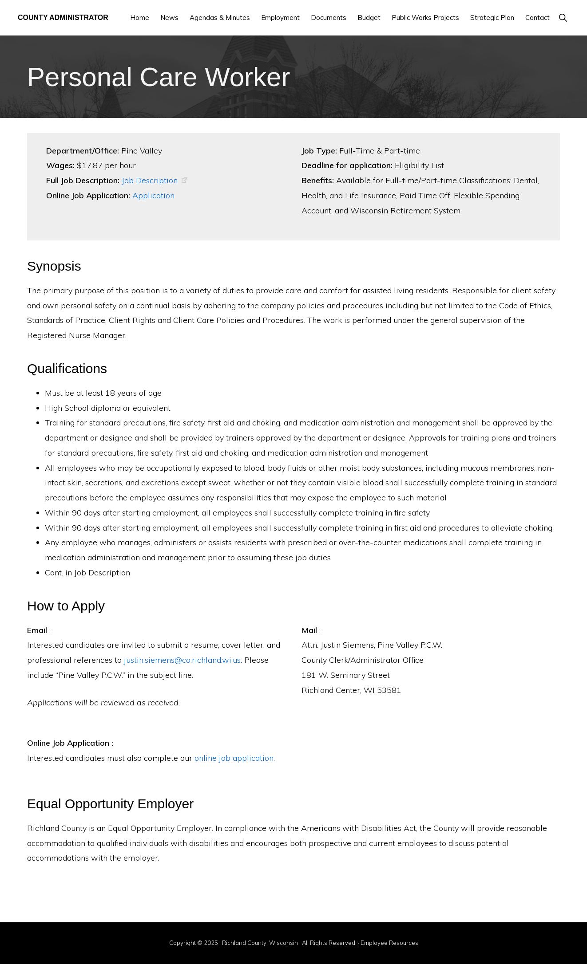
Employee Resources (389, 942)
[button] (562, 17)
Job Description (150, 180)
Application (153, 195)
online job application (234, 758)
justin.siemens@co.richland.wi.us (182, 660)
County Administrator (63, 17)
